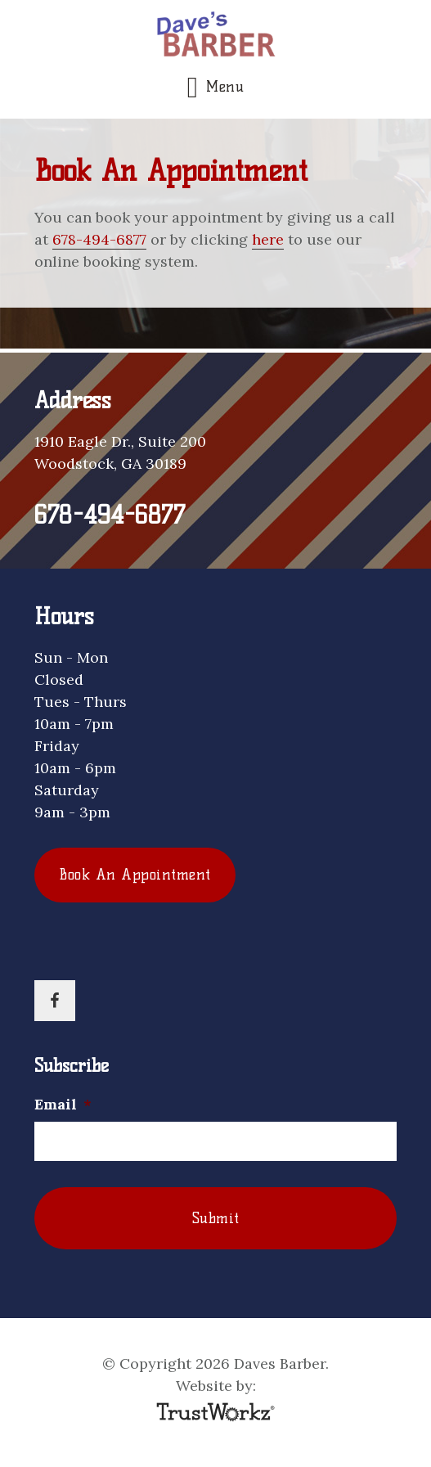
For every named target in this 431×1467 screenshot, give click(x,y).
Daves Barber (215, 36)
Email (63, 1104)
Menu (225, 87)
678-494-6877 (99, 239)
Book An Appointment (135, 875)
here (268, 239)
